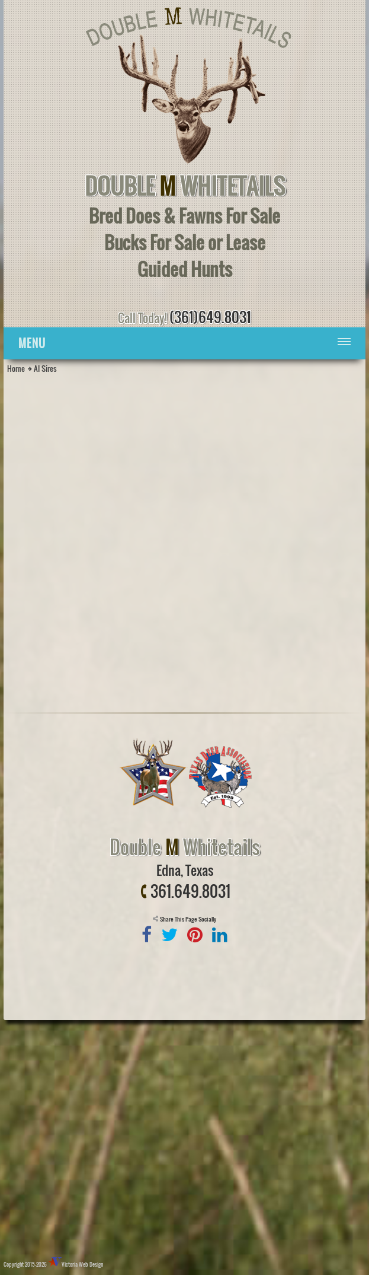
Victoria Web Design (82, 1264)
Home (16, 368)
